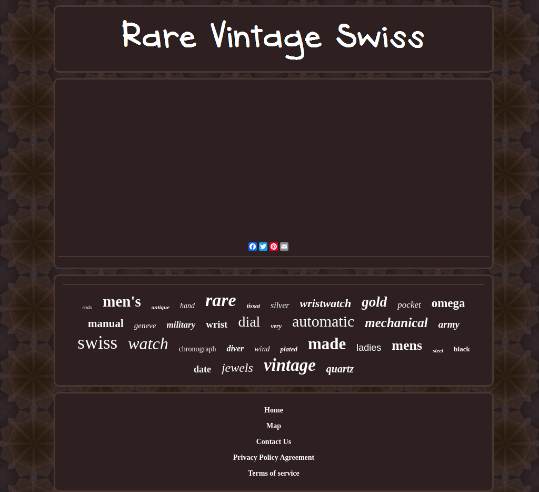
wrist (216, 324)
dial (249, 321)
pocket (409, 305)
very (276, 326)
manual (106, 323)
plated (288, 349)
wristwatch (326, 303)
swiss (97, 342)
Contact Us (274, 442)
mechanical (396, 323)
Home (273, 410)
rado (87, 307)
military (180, 325)
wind (262, 349)
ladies (368, 347)
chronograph (197, 349)
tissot (253, 306)
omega (448, 303)
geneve (145, 325)
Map (273, 426)
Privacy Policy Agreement (273, 457)
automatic (323, 321)
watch (148, 343)
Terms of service (273, 473)
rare (220, 300)
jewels (237, 368)
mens (407, 345)
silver (280, 305)
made (327, 343)
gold (374, 302)
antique (160, 307)
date (202, 369)
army (449, 324)
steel (438, 350)
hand (187, 306)
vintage (290, 365)
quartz (340, 369)
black (462, 349)
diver (235, 348)
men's (122, 301)
